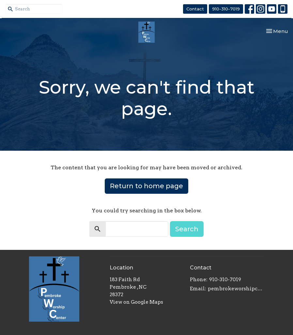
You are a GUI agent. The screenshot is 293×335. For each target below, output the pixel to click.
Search (186, 229)
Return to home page (146, 186)
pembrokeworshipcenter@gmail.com (236, 289)
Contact (195, 8)
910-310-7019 (226, 8)
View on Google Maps (136, 302)
